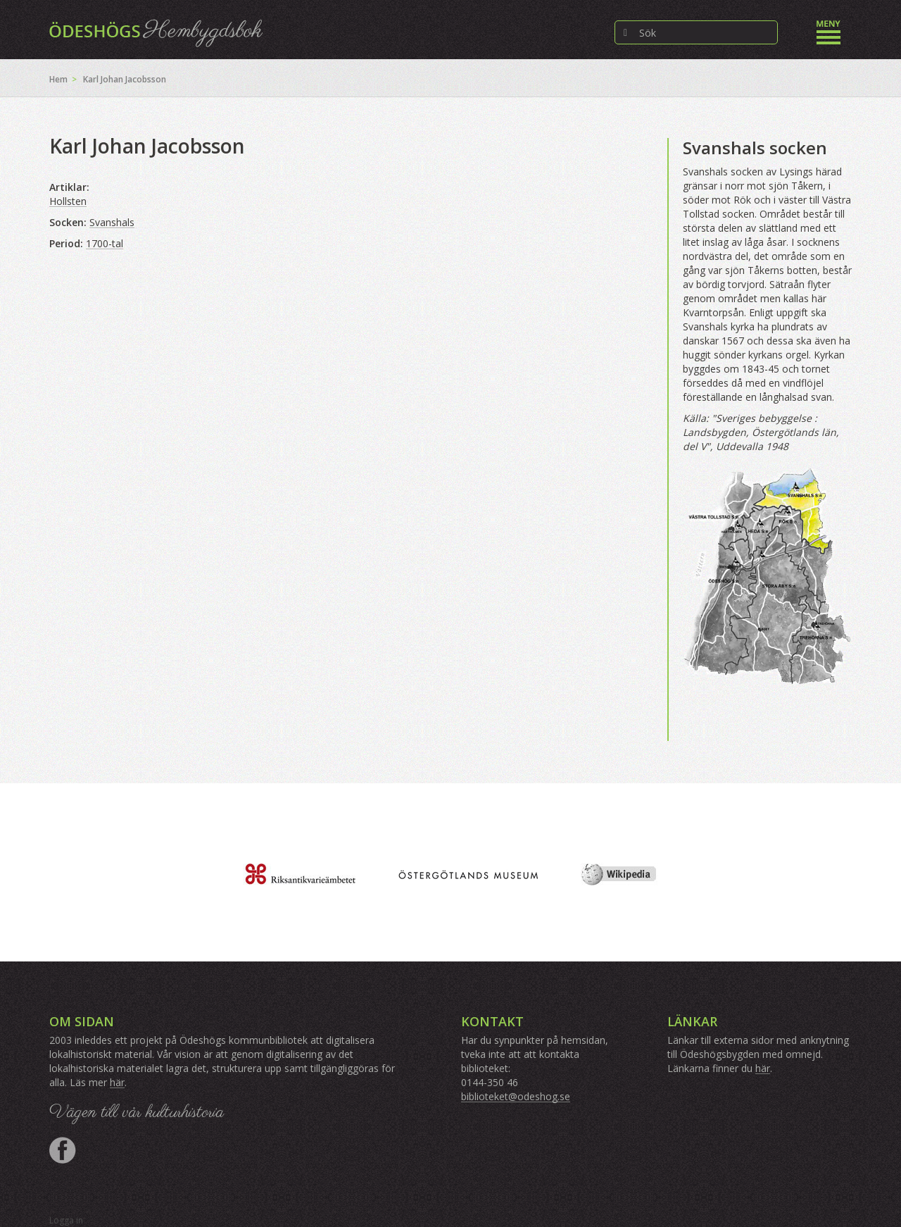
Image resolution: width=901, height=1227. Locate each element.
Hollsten (68, 201)
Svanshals (111, 222)
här (117, 1082)
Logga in (66, 1220)
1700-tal (104, 243)
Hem (58, 79)
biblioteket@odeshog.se (515, 1096)
